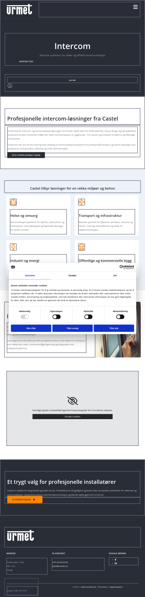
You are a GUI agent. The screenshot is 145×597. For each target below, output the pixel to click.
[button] (26, 62)
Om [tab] (115, 275)
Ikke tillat (31, 328)
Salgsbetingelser (116, 587)
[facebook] (115, 559)
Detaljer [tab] (72, 275)
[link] (72, 401)
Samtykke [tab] (30, 275)
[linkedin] (116, 563)
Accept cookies (72, 416)
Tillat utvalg (72, 328)
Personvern (102, 587)
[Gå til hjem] (19, 13)
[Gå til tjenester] (9, 87)
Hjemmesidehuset (88, 587)
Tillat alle (114, 328)
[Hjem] (20, 543)
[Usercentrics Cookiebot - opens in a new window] (121, 267)
